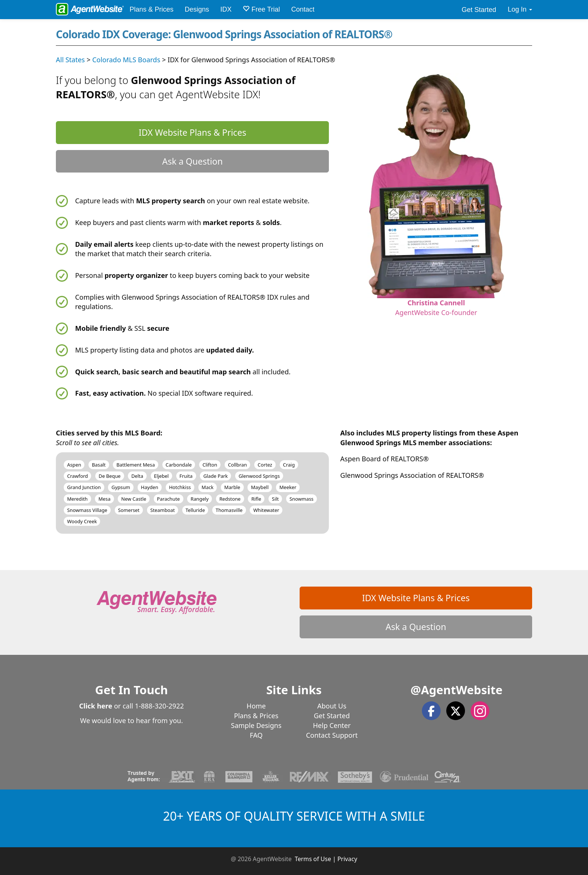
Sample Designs (256, 725)
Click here (95, 705)
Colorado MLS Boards (126, 59)
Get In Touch (131, 690)
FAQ (256, 735)
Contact (303, 9)
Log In (520, 9)
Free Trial (261, 9)
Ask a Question (192, 161)
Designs (196, 9)
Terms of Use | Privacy (326, 859)
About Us (331, 705)
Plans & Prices (151, 9)
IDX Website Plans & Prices (192, 132)
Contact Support (332, 735)
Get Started (479, 10)
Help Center (332, 725)
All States (70, 59)
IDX (225, 9)
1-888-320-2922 (159, 705)
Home (256, 705)
